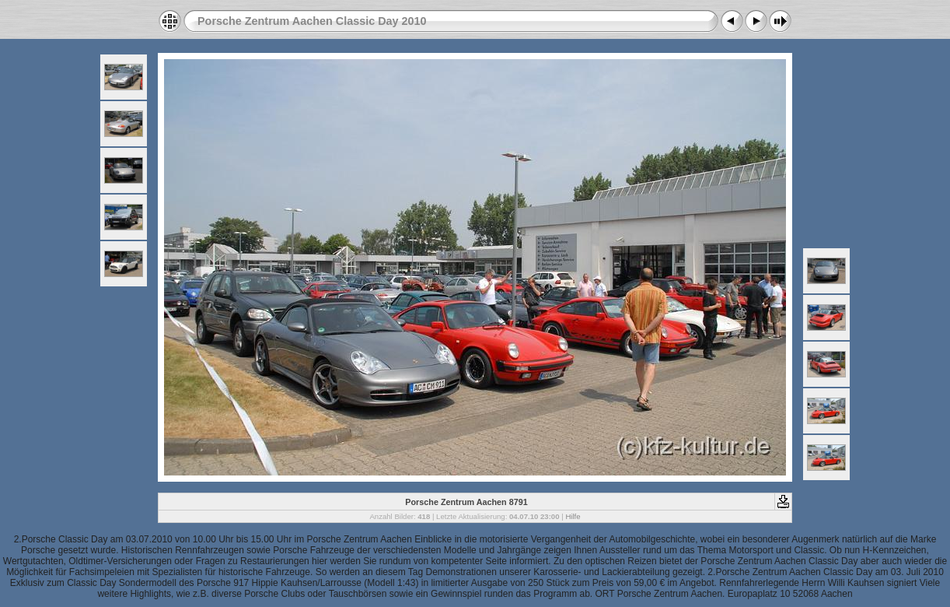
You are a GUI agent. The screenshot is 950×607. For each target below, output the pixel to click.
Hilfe (572, 516)
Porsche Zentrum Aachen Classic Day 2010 (312, 21)
